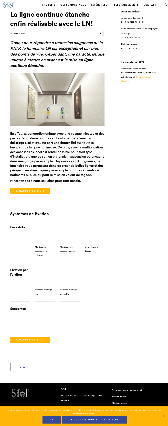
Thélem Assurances (129, 44)
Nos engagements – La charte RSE (127, 389)
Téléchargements (119, 396)
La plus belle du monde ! (132, 18)
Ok (51, 419)
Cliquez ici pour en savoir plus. (95, 419)
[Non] (164, 416)
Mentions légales (119, 403)
